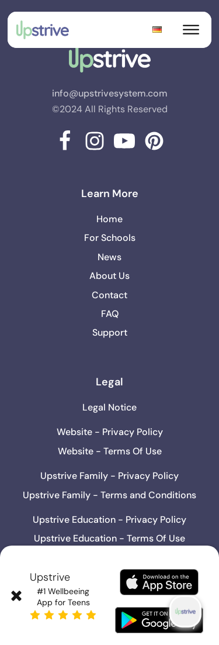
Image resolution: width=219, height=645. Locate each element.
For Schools (109, 238)
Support (109, 332)
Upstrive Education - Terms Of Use (109, 538)
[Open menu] (191, 30)
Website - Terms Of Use (110, 451)
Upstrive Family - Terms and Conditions (109, 495)
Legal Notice (109, 407)
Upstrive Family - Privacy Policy (109, 476)
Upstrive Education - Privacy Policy (109, 519)
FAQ (110, 314)
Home (109, 219)
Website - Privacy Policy (110, 432)
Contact (109, 295)
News (109, 257)
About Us (109, 276)
